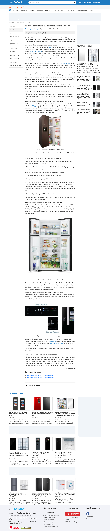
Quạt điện (12, 51)
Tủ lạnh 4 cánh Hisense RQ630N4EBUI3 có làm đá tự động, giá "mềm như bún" (17, 494)
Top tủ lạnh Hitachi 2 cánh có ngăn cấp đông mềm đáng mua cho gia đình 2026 (64, 454)
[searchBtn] (74, 2)
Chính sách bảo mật (48, 524)
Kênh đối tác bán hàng (71, 522)
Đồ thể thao (40, 10)
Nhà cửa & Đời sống (82, 10)
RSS (87, 519)
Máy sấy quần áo (14, 36)
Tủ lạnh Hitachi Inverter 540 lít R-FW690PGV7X (40, 375)
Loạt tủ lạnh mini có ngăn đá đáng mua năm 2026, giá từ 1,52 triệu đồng (42, 413)
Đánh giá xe (71, 10)
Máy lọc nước (13, 62)
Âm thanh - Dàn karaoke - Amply (14, 44)
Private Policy (89, 516)
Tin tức (18, 22)
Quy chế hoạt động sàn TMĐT (50, 526)
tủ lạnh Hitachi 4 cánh (43, 167)
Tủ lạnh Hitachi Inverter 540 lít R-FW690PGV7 (40, 377)
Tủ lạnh (29, 22)
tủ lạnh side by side (36, 51)
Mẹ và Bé (47, 10)
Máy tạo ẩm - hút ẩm (15, 65)
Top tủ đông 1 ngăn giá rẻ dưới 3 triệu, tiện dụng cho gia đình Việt (65, 493)
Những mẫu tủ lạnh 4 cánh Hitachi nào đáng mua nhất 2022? (83, 104)
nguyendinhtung (70, 368)
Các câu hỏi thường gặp (49, 517)
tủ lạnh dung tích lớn (64, 63)
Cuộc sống (24, 10)
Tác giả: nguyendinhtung (31, 29)
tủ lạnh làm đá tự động (57, 343)
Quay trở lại (35, 385)
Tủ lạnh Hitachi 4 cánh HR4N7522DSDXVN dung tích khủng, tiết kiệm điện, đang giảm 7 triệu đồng (84, 96)
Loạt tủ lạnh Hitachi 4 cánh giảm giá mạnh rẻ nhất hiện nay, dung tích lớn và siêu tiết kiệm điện (84, 79)
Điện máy (32, 10)
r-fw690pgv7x (52, 341)
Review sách (56, 10)
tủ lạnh (51, 47)
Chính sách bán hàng (48, 519)
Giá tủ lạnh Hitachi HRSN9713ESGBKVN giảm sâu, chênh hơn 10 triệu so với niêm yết (18, 455)
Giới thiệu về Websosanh (71, 517)
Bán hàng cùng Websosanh (94, 2)
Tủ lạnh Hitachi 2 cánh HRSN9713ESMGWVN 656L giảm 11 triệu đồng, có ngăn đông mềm (65, 413)
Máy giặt (12, 33)
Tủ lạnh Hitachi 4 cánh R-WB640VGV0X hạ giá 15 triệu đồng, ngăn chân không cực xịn (87, 65)
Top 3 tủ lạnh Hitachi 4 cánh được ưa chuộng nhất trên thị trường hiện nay (83, 111)
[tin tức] (10, 10)
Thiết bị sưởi (13, 48)
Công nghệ (15, 10)
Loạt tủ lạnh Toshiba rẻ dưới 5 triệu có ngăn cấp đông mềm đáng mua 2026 (41, 454)
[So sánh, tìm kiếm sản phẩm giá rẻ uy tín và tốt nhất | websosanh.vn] (16, 2)
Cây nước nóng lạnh (15, 55)
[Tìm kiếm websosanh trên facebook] (87, 513)
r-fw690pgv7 (33, 106)
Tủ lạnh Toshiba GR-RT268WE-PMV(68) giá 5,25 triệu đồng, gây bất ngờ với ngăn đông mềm (41, 494)
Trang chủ (11, 22)
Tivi (11, 40)
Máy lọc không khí (14, 58)
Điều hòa (12, 26)
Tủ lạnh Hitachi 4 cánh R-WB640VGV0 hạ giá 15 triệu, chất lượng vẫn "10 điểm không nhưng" (84, 87)
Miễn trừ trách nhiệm (48, 522)
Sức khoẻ (63, 10)
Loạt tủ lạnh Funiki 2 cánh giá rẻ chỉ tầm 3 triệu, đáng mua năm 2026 (18, 413)
